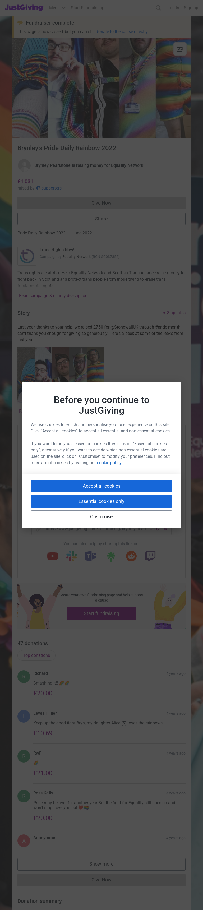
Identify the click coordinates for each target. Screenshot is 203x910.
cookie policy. (109, 462)
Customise (101, 516)
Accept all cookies (102, 486)
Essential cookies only (101, 501)
